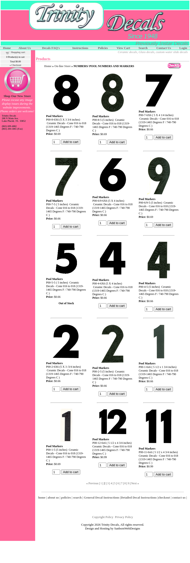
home (41, 497)
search (77, 497)
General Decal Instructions (101, 497)
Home (48, 66)
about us (53, 497)
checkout (164, 497)
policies (66, 497)
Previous (93, 483)
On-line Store (62, 66)
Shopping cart (18, 52)
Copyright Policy (102, 517)
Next (134, 483)
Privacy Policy (124, 517)
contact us (178, 497)
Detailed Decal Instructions (139, 497)
